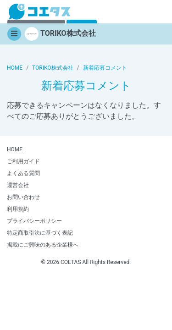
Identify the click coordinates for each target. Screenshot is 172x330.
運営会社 (18, 185)
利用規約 (18, 209)
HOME (14, 149)
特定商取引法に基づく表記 (40, 233)
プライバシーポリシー (34, 221)
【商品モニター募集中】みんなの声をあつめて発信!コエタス (39, 12)
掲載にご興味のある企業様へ (42, 245)
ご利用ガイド (23, 161)
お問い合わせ (23, 197)
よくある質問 (23, 173)
